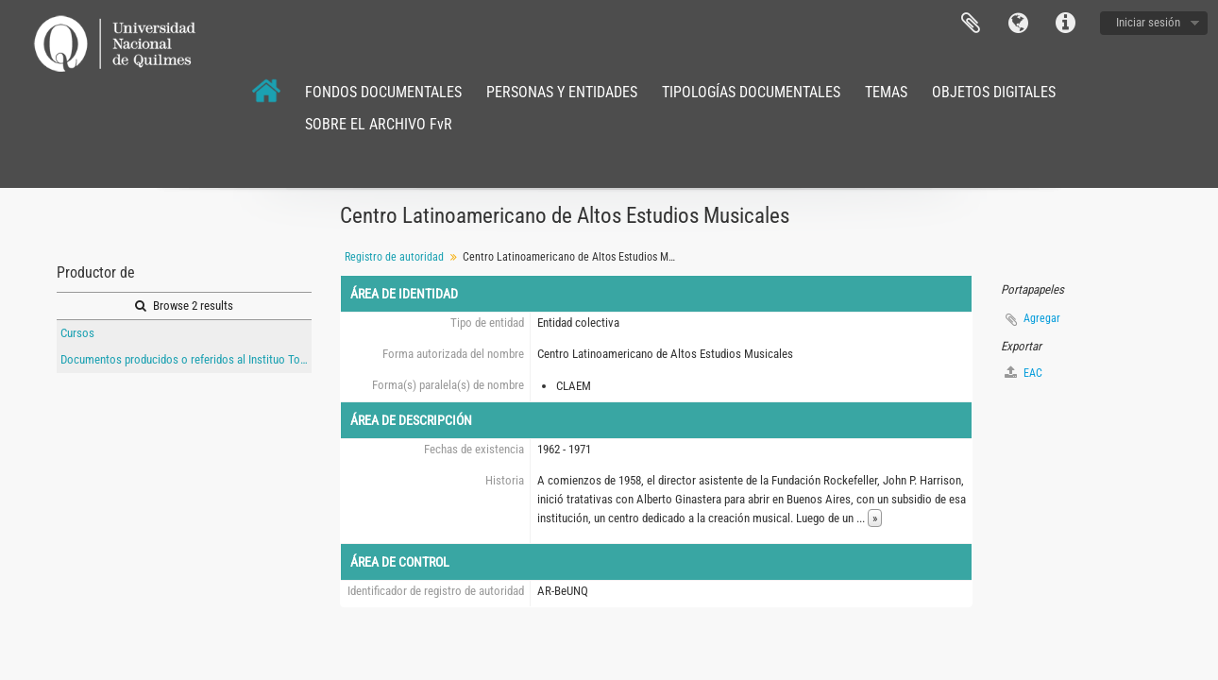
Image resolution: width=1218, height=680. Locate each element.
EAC (1023, 373)
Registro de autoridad (394, 257)
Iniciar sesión (1148, 22)
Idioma (1017, 23)
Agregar (1041, 318)
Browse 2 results (184, 305)
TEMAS (886, 92)
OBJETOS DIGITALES (994, 92)
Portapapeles (970, 23)
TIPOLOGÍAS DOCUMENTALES (751, 92)
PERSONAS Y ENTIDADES (561, 92)
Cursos (77, 333)
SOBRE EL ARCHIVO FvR (378, 124)
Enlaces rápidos (1065, 23)
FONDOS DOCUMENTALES (383, 92)
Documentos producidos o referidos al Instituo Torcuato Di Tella (186, 359)
